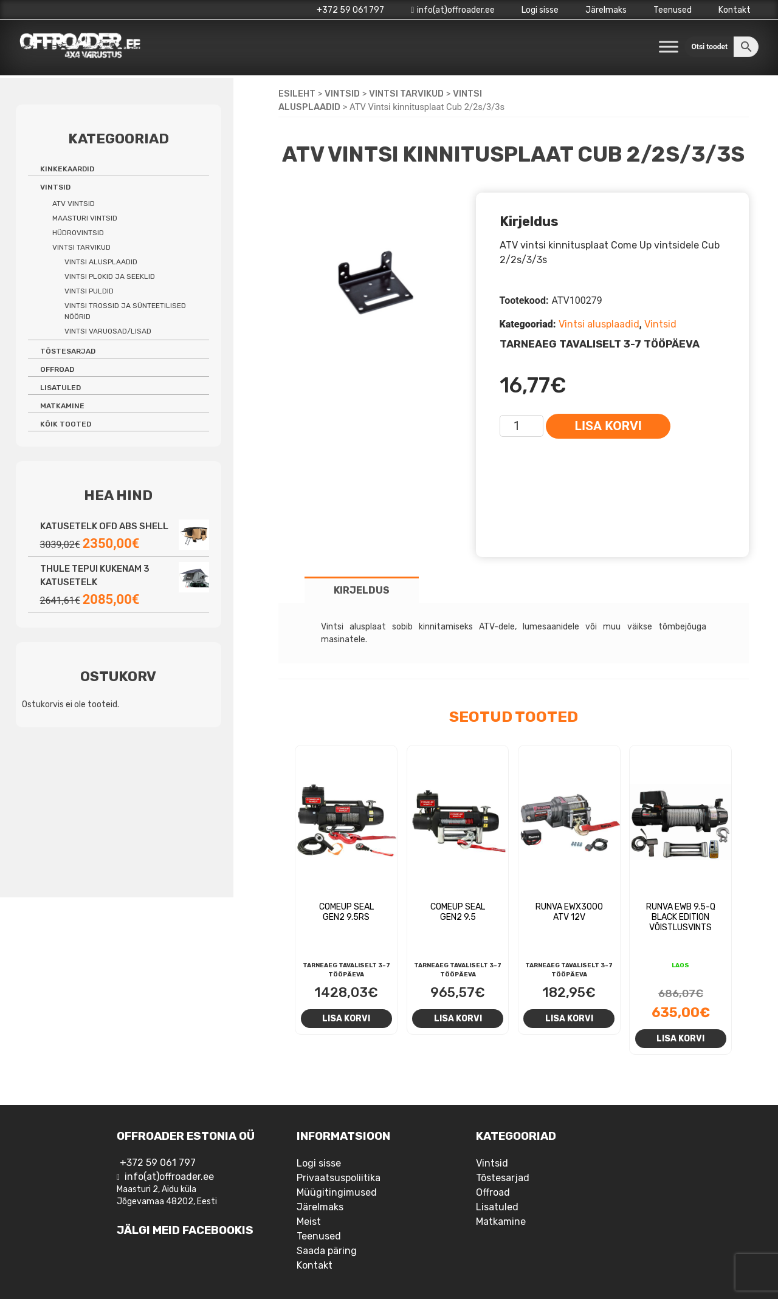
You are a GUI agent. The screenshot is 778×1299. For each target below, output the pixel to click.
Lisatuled (60, 387)
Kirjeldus (362, 590)
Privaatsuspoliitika (338, 1178)
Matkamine (62, 406)
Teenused (672, 10)
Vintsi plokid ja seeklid (109, 276)
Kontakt (734, 10)
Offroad (57, 369)
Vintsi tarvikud (406, 93)
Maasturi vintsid (84, 218)
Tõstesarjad (67, 351)
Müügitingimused (337, 1192)
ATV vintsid (73, 203)
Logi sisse (540, 10)
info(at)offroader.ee (453, 10)
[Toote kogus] (522, 426)
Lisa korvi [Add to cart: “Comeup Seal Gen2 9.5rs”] (346, 1018)
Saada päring (327, 1250)
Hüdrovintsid (78, 232)
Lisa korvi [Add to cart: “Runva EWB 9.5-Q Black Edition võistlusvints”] (680, 1038)
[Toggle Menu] (668, 46)
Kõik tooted (65, 424)
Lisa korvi (608, 426)
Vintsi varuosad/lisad (107, 331)
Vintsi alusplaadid (599, 324)
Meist (309, 1221)
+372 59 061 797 (350, 10)
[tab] (362, 590)
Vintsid (342, 93)
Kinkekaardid (67, 169)
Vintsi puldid (89, 291)
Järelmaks (606, 10)
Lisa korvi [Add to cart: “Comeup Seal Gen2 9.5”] (458, 1018)
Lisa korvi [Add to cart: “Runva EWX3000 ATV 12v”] (569, 1018)
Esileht (296, 93)
